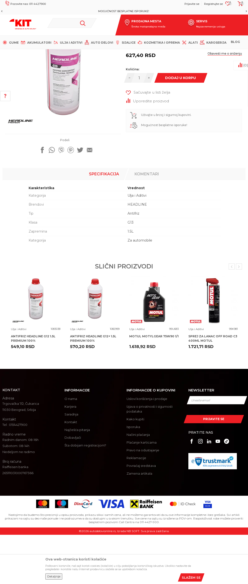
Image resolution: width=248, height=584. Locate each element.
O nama (70, 448)
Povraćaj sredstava (141, 515)
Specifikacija (104, 223)
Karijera (70, 456)
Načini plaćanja (138, 484)
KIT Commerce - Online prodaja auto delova (34, 53)
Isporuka (133, 476)
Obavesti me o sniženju (225, 103)
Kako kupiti (135, 468)
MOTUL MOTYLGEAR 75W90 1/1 (154, 385)
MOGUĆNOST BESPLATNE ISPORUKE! (123, 11)
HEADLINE (137, 253)
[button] (72, 23)
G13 (131, 271)
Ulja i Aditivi (93, 53)
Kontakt (70, 471)
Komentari (147, 223)
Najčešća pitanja (77, 479)
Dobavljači (72, 487)
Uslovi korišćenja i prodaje (147, 448)
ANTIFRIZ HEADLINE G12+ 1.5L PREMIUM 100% (93, 388)
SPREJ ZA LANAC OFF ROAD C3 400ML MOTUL (212, 388)
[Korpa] (238, 5)
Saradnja (71, 463)
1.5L (131, 280)
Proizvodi (75, 53)
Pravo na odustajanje (143, 499)
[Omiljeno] (227, 5)
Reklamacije (136, 507)
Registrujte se (213, 4)
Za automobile (140, 289)
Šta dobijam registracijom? (85, 494)
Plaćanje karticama (142, 492)
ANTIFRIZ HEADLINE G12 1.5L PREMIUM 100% (33, 388)
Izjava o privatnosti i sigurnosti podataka (150, 458)
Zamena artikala (139, 523)
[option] (124, 11)
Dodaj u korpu (180, 127)
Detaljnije (53, 576)
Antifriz (133, 262)
